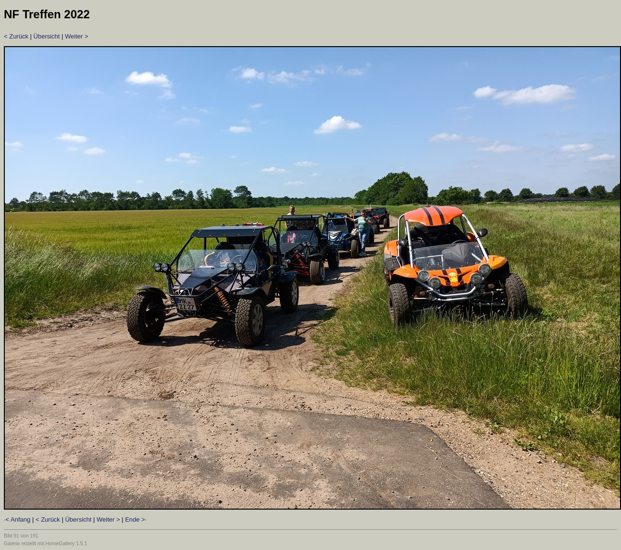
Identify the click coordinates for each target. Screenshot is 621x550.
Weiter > (76, 36)
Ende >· (136, 519)
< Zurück (16, 36)
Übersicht (47, 36)
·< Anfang (17, 519)
